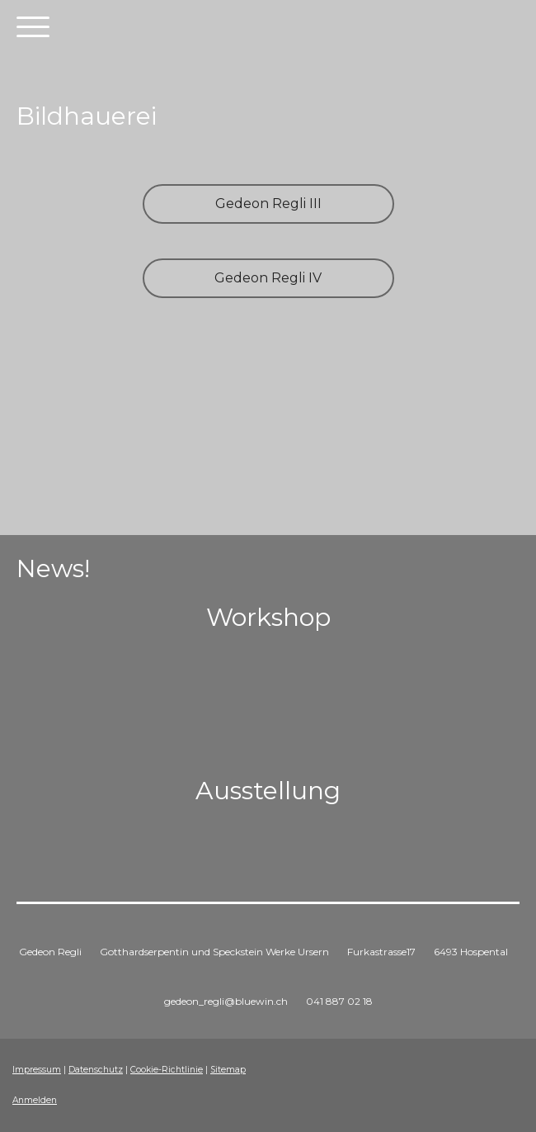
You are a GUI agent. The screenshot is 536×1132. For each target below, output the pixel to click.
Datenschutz (95, 1069)
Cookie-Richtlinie (166, 1069)
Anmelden (34, 1100)
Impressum (36, 1069)
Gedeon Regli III (268, 203)
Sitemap (228, 1069)
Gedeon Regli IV (268, 278)
